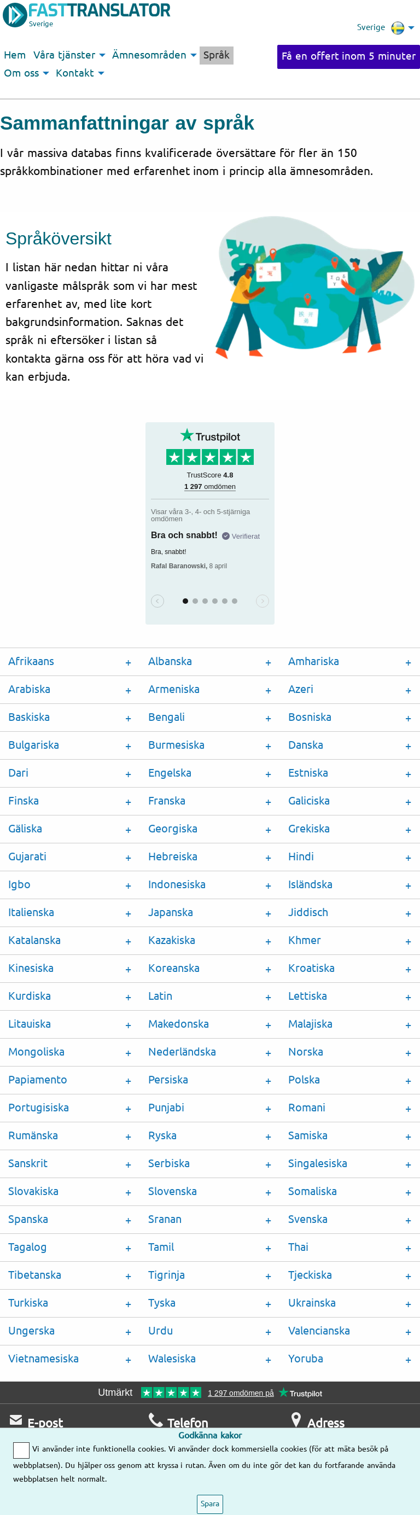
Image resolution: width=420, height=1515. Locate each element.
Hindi (301, 857)
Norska (305, 1052)
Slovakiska (33, 1191)
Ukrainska (312, 1303)
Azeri (300, 689)
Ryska (162, 1135)
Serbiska (169, 1163)
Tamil (161, 1247)
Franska (166, 801)
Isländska (310, 884)
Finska (23, 801)
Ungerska (31, 1331)
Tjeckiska (310, 1275)
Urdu (160, 1331)
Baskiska (29, 717)
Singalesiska (317, 1163)
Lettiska (307, 996)
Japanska (170, 912)
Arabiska (29, 689)
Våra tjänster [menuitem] (64, 55)
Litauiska (29, 1024)
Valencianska (319, 1331)
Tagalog (27, 1247)
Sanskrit (28, 1163)
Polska (304, 1080)
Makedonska (178, 1024)
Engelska (169, 773)
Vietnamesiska (43, 1359)
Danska (305, 745)
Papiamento (37, 1080)
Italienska (31, 912)
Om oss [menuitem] (21, 73)
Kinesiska (31, 968)
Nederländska (182, 1052)
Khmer (304, 940)
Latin (160, 996)
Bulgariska (33, 745)
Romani (306, 1108)
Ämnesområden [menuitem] (149, 55)
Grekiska (309, 829)
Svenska (308, 1219)
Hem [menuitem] (15, 55)
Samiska (308, 1135)
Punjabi (166, 1108)
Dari (18, 773)
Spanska (28, 1219)
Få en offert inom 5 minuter (349, 56)
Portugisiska (38, 1108)
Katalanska (34, 940)
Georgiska (172, 829)
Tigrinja (166, 1275)
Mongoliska (36, 1052)
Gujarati (27, 857)
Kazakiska (171, 940)
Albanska (170, 661)
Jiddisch (308, 912)
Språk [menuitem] (216, 55)
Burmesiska (176, 745)
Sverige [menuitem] (381, 28)
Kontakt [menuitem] (75, 73)
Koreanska (174, 968)
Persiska (168, 1080)
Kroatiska (311, 968)
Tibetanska (34, 1275)
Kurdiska (29, 996)
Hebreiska (172, 857)
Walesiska (172, 1359)
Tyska (162, 1303)
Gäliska (25, 829)
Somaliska (312, 1191)
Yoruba (305, 1359)
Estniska (308, 773)
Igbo (19, 884)
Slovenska (172, 1191)
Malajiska (310, 1024)
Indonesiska (177, 884)
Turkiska (28, 1303)
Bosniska (309, 717)
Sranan (165, 1219)
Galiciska (309, 801)
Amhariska (313, 661)
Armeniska (174, 689)
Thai (298, 1247)
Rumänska (33, 1135)
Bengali (166, 717)
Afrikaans (31, 661)
